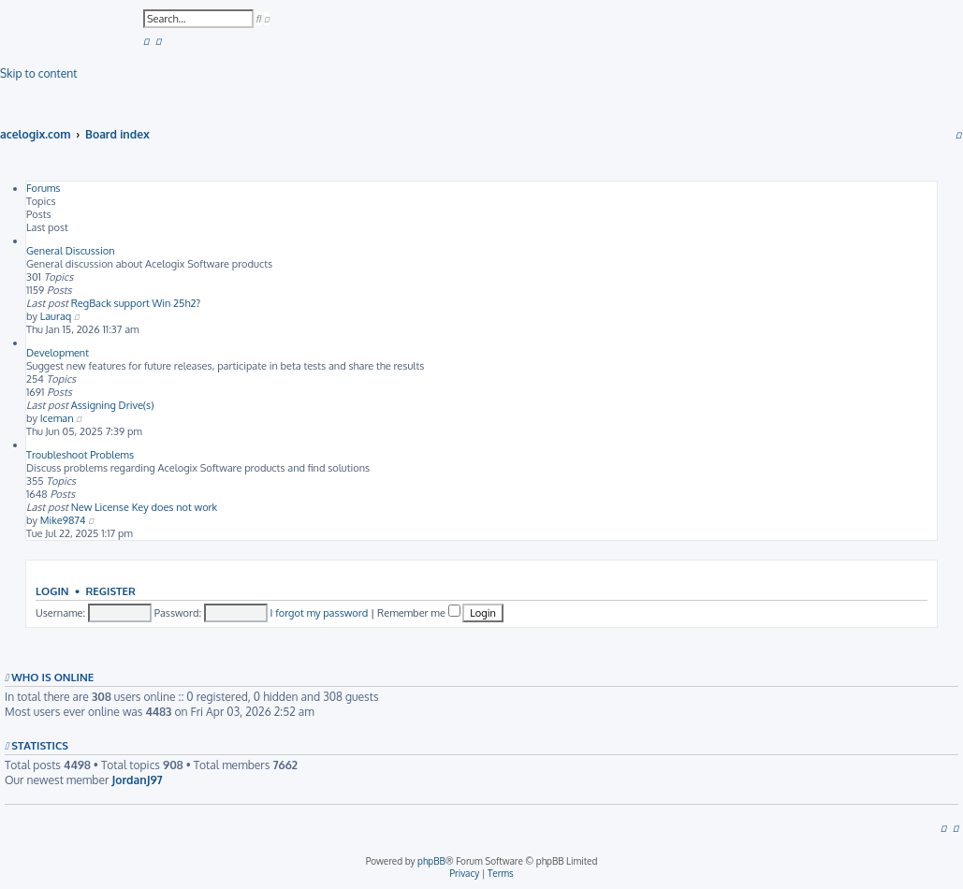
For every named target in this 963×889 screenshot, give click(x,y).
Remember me (418, 612)
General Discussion (70, 250)
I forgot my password (319, 612)
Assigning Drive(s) (112, 405)
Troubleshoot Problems (80, 454)
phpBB (431, 861)
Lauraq (56, 316)
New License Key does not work (144, 507)
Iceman (57, 418)
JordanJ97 (136, 780)
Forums (43, 188)
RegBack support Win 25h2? (135, 303)
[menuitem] (146, 41)
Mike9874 (63, 520)
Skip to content (38, 73)
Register (110, 591)
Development (57, 352)
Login (52, 591)
